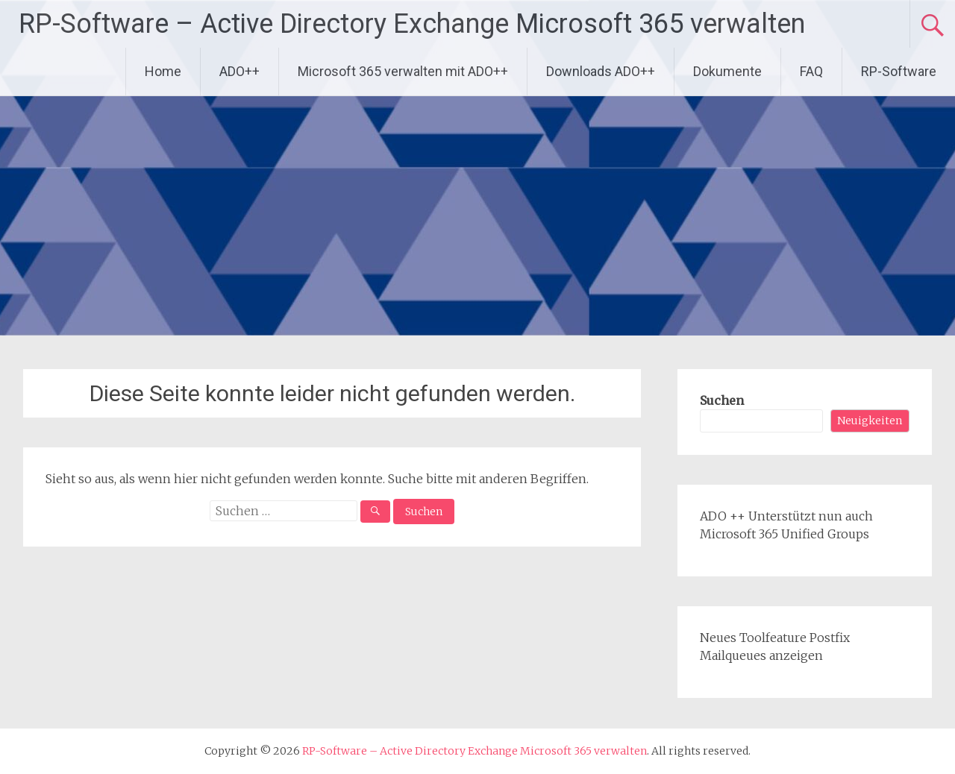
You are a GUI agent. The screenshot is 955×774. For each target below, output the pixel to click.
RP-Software (898, 71)
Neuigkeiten (869, 420)
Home (163, 71)
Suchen (722, 400)
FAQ (811, 71)
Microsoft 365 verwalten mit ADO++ (403, 71)
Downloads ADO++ (600, 71)
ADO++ (239, 71)
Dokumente (727, 71)
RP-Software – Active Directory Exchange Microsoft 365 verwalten (412, 24)
